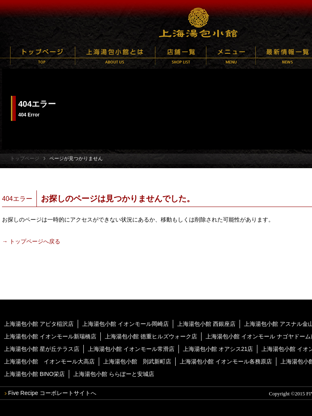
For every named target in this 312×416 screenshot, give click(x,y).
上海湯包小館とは (115, 55)
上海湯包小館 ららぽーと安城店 (113, 374)
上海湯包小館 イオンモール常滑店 (131, 349)
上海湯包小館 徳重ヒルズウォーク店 (151, 336)
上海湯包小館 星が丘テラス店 (41, 349)
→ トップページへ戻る (31, 241)
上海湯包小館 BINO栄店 (34, 374)
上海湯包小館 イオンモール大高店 (49, 361)
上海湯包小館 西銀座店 (206, 324)
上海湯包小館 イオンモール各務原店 (226, 361)
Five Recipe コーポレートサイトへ (52, 393)
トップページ (43, 55)
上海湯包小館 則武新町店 (137, 361)
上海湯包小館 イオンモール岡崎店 (125, 324)
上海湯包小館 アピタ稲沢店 (39, 324)
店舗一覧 (180, 55)
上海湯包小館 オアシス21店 (218, 349)
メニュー (230, 55)
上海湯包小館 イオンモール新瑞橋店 (50, 336)
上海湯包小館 (198, 22)
